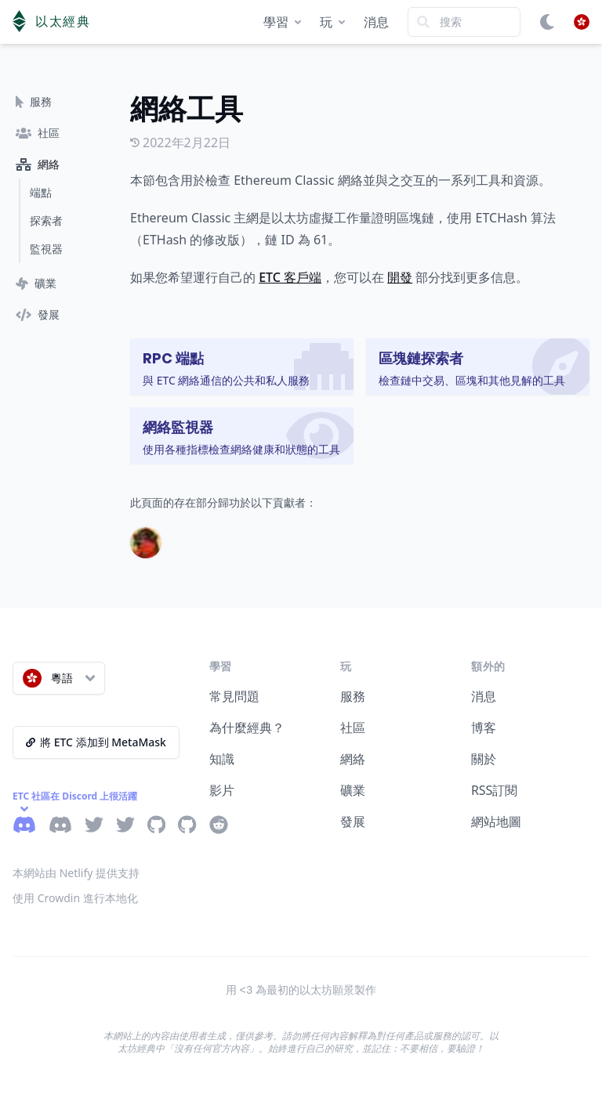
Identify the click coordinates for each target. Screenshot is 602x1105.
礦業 (352, 790)
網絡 (352, 758)
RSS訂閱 (494, 790)
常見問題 (234, 696)
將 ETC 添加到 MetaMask (96, 742)
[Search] (464, 22)
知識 (221, 758)
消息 (376, 22)
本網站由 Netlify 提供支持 (76, 872)
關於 (483, 758)
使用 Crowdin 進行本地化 (75, 897)
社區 (352, 727)
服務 (352, 696)
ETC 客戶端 (290, 277)
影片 (221, 790)
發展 (352, 821)
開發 (399, 277)
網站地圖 (496, 821)
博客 (483, 727)
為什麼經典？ (247, 727)
